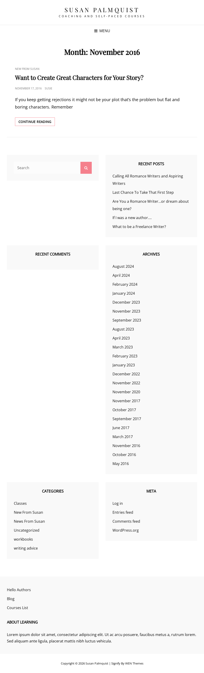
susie (48, 88)
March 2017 (122, 436)
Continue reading (36, 122)
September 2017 (126, 418)
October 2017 (124, 409)
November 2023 (126, 311)
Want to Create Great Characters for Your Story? (79, 78)
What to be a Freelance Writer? (139, 226)
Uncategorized (26, 530)
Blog (11, 598)
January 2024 (123, 293)
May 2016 (120, 463)
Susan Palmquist (102, 10)
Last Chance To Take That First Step (143, 192)
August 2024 (123, 266)
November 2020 (126, 391)
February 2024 (124, 284)
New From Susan (27, 69)
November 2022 (126, 382)
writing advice (26, 548)
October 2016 (124, 454)
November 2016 (126, 445)
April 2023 (121, 338)
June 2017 (120, 427)
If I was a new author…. (132, 217)
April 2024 (121, 275)
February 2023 (124, 356)
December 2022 (126, 373)
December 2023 (126, 302)
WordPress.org (125, 530)
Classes (20, 503)
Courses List (17, 607)
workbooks (23, 539)
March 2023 (122, 347)
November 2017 (126, 400)
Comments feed (126, 521)
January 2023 (123, 365)
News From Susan (29, 521)
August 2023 (123, 329)
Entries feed (122, 512)
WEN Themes (134, 663)
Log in (117, 503)
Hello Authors (19, 589)
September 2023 (126, 320)
